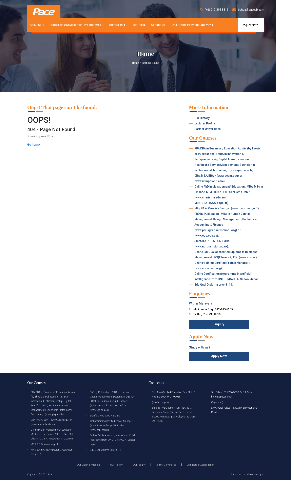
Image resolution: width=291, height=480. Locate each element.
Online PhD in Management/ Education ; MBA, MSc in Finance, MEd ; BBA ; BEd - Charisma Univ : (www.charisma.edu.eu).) (228, 192)
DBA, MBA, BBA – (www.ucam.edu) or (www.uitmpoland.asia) (218, 178)
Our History (202, 118)
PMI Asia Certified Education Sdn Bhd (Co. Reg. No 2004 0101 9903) (174, 394)
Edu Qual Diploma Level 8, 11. (213, 284)
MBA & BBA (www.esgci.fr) (45, 444)
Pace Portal (138, 24)
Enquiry (218, 324)
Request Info (250, 25)
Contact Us (158, 24)
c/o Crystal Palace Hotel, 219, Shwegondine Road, (234, 410)
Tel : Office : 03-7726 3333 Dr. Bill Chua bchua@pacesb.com (232, 394)
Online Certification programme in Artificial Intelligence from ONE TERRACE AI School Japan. (226, 276)
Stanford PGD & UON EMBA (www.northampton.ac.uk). (212, 243)
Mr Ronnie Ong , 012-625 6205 (213, 309)
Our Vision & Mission (88, 464)
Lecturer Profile (204, 123)
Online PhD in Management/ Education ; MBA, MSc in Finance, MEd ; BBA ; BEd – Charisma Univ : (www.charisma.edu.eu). (53, 434)
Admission (116, 24)
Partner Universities (207, 128)
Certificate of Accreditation (200, 464)
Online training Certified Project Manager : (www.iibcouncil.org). (222, 265)
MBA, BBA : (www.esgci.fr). (211, 203)
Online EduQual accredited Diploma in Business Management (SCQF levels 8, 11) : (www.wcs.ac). (226, 254)
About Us (35, 24)
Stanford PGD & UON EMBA (105, 415)
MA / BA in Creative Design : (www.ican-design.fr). (227, 208)
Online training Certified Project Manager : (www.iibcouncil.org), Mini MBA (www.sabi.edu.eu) (112, 425)
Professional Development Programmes (75, 24)
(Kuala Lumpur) (160, 402)
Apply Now (219, 356)
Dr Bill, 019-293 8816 (206, 314)
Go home (33, 144)
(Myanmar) (217, 402)
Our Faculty (139, 464)
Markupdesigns (255, 474)
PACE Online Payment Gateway (191, 24)
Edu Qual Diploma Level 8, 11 (105, 450)
